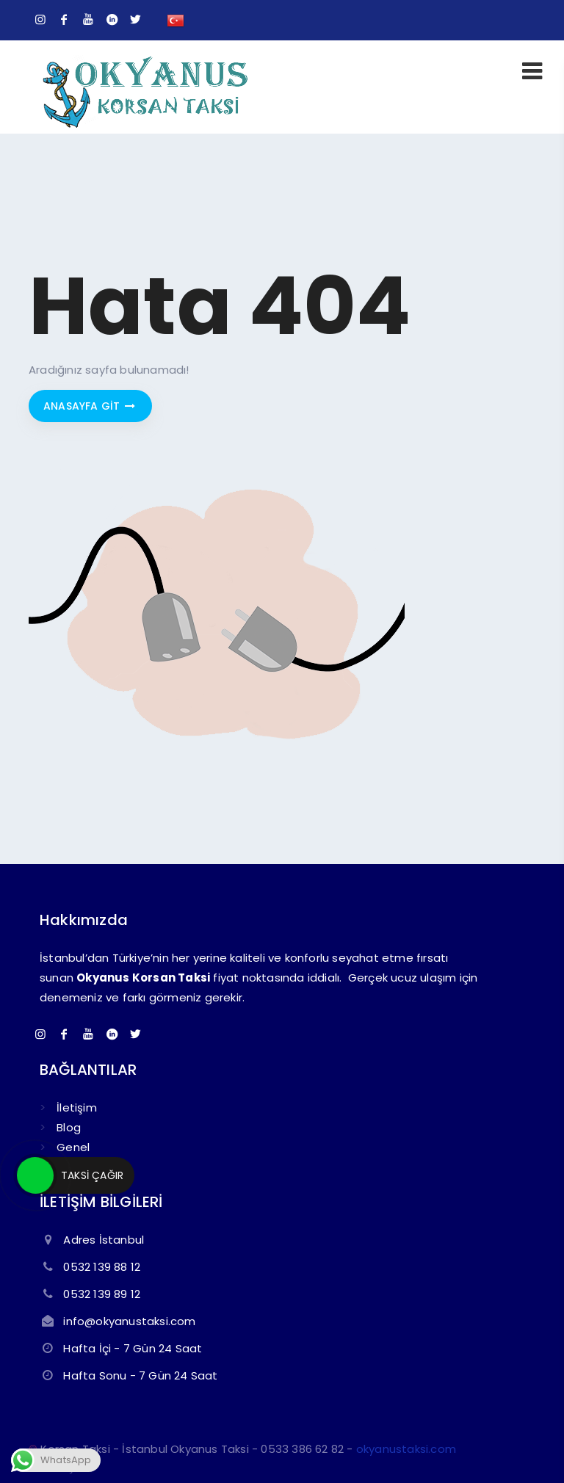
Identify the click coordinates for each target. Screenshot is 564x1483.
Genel (73, 1147)
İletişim (77, 1107)
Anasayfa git (90, 406)
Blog (69, 1127)
